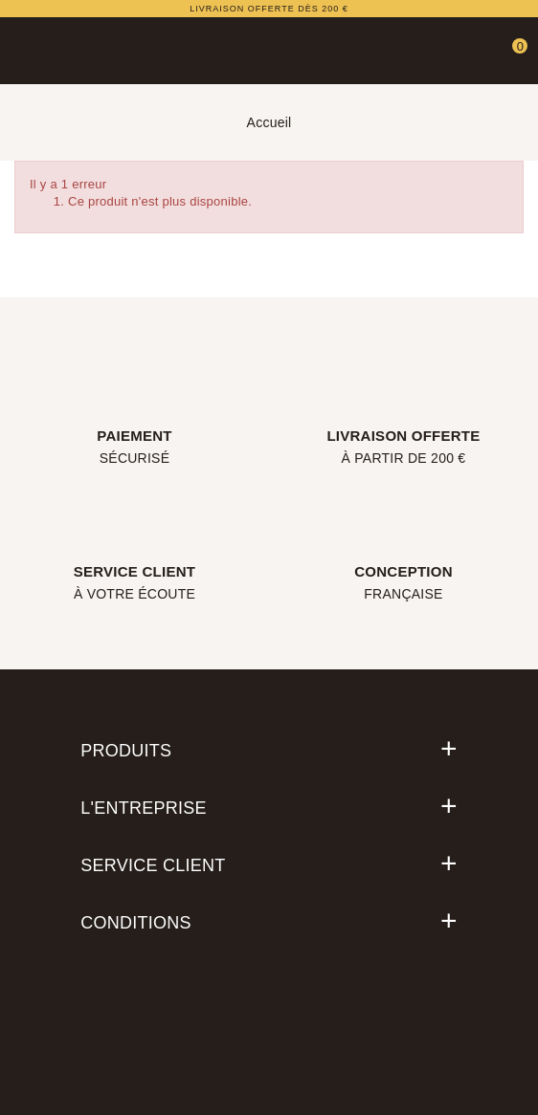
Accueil (269, 122)
